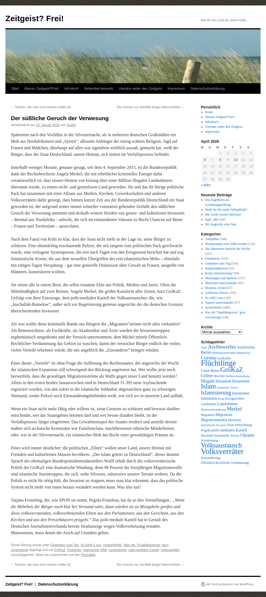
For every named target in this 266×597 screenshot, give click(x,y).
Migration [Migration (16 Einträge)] (224, 414)
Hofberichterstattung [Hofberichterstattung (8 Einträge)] (237, 376)
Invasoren (74, 550)
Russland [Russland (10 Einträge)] (207, 435)
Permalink (88, 555)
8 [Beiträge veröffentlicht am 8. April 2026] (220, 160)
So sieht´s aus (91, 545)
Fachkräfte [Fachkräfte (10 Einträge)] (224, 358)
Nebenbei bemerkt (98, 88)
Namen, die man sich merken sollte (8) (41, 107)
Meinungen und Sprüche (221, 278)
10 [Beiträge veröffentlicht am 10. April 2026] (235, 160)
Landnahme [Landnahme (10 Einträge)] (209, 404)
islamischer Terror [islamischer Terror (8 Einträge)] (227, 387)
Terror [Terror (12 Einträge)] (234, 435)
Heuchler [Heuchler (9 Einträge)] (219, 376)
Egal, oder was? (215, 219)
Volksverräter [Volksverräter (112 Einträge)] (222, 451)
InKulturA (71, 88)
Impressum (176, 88)
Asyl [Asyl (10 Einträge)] (204, 347)
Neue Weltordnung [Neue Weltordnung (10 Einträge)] (239, 425)
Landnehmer (118, 550)
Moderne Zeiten (215, 288)
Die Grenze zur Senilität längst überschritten (151, 107)
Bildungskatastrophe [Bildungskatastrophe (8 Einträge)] (224, 352)
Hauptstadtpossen (216, 268)
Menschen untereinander (221, 283)
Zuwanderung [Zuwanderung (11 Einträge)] (210, 458)
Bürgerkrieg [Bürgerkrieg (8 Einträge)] (243, 352)
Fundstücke (212, 258)
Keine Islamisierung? (219, 273)
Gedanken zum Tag (64, 545)
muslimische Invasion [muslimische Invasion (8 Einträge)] (213, 425)
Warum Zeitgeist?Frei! (41, 88)
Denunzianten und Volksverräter (226, 244)
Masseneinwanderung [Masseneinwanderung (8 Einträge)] (213, 409)
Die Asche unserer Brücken (223, 214)
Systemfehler (112, 545)
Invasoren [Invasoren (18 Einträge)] (240, 381)
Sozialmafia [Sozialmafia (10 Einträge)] (222, 435)
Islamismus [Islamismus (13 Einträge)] (240, 393)
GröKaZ (59, 550)
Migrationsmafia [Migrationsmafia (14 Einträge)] (214, 420)
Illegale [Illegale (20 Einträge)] (208, 381)
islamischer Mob (95, 550)
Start (15, 88)
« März (206, 185)
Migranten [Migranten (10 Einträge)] (208, 415)
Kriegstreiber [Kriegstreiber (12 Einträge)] (235, 398)
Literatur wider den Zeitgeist (140, 88)
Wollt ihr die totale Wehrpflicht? (226, 210)
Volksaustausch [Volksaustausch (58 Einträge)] (221, 445)
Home (209, 112)
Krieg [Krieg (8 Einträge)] (221, 398)
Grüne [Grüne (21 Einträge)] (207, 375)
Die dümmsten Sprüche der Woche (228, 249)
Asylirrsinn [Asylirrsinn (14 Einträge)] (246, 347)
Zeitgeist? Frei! (34, 18)
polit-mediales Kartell (144, 550)
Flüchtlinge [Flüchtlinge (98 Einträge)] (218, 363)
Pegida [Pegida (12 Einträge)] (206, 430)
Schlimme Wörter (216, 293)
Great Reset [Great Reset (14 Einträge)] (210, 370)
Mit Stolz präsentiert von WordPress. (230, 584)
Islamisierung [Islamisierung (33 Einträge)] (216, 393)
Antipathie (212, 239)
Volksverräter (170, 550)
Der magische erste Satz (221, 224)
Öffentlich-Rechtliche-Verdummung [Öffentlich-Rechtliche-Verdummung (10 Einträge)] (225, 463)
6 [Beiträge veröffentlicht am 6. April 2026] (205, 160)
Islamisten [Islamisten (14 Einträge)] (209, 398)
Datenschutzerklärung (207, 88)
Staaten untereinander (219, 302)
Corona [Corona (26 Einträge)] (208, 357)
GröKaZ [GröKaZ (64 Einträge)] (231, 369)
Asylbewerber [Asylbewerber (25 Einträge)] (222, 347)
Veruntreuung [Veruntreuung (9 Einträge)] (209, 440)
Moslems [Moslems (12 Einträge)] (234, 420)
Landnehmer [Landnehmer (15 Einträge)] (227, 404)
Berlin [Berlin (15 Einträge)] (206, 352)
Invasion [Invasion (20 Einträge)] (223, 381)
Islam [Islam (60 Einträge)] (208, 386)
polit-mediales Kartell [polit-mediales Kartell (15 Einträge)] (229, 430)
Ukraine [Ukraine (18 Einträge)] (247, 435)
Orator (71, 125)
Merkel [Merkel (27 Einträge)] (234, 409)
